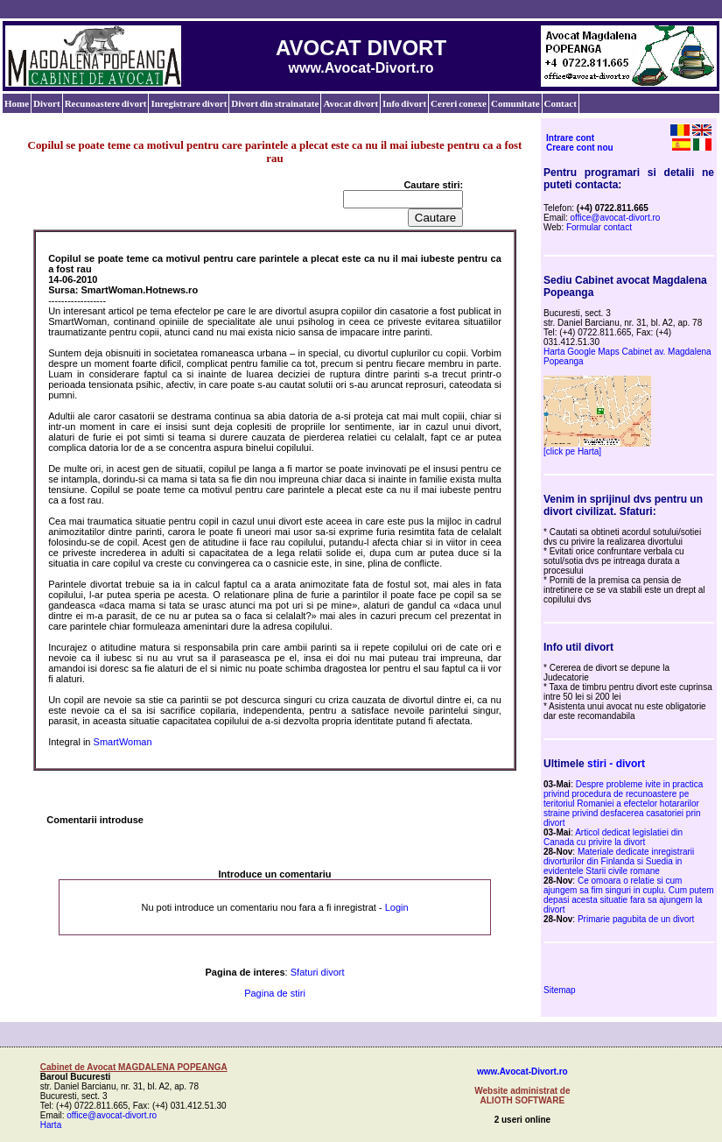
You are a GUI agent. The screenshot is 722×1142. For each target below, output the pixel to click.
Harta (50, 1125)
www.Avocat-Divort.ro (522, 1071)
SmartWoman (123, 742)
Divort (46, 103)
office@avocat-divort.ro (616, 217)
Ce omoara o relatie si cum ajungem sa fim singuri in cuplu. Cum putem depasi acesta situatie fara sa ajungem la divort (628, 895)
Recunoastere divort (106, 103)
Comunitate (515, 103)
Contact (560, 103)
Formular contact (599, 227)
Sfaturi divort (318, 972)
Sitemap (559, 990)
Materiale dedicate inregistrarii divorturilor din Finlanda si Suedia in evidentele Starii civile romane (618, 861)
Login (397, 907)
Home (16, 103)
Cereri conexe (459, 103)
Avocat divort (350, 103)
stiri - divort (616, 764)
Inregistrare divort (189, 103)
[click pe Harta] (572, 451)
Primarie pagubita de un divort (636, 919)
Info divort (404, 103)
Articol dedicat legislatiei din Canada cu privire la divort (613, 837)
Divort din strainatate (275, 103)
